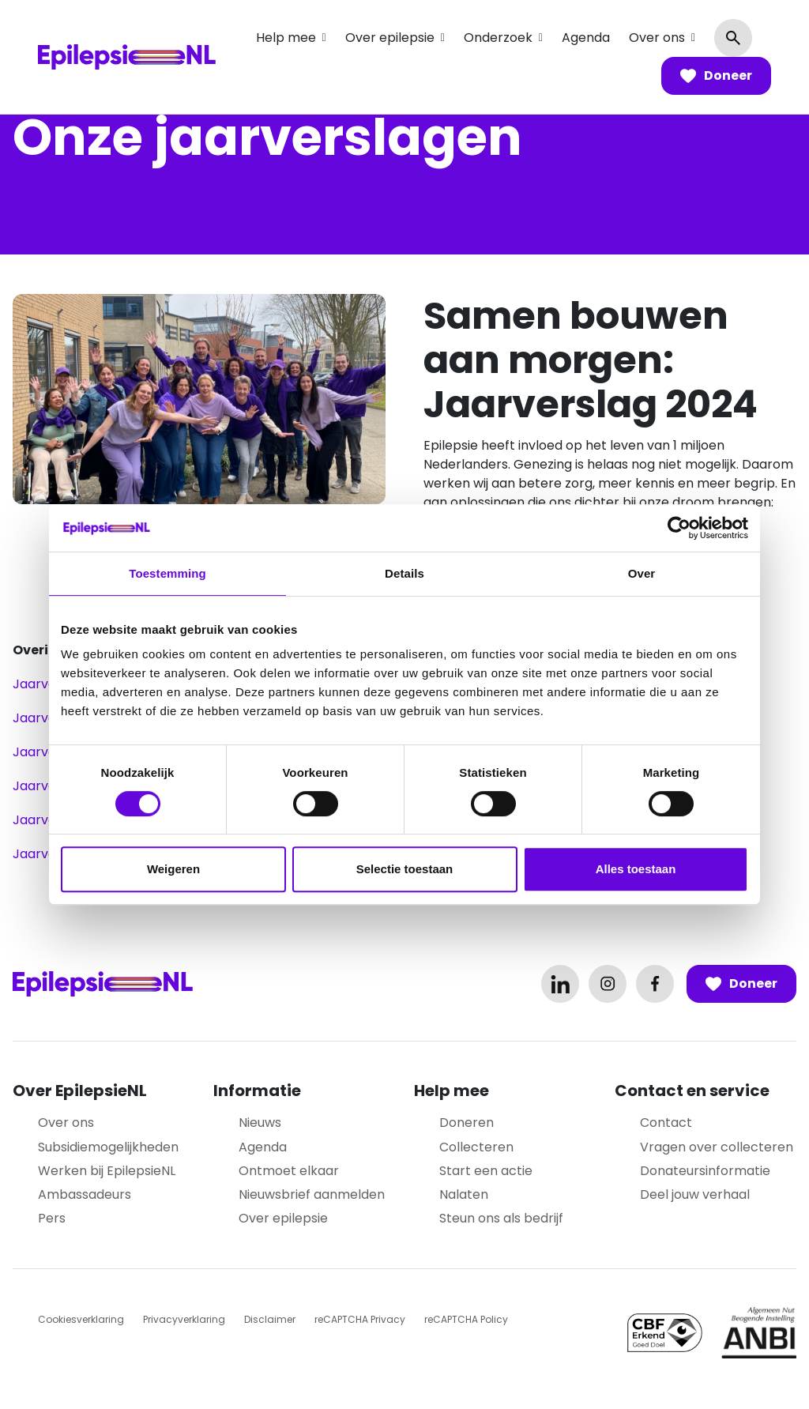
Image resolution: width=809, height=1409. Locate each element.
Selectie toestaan (404, 869)
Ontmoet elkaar (289, 1171)
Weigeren (173, 869)
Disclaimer (269, 1319)
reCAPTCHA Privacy (359, 1319)
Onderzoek (498, 37)
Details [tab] (404, 573)
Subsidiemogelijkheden (108, 1147)
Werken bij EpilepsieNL (106, 1171)
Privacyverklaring (184, 1319)
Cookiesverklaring (81, 1319)
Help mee (286, 37)
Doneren (466, 1122)
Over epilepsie (390, 37)
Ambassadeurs (84, 1194)
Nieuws (260, 1122)
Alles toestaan (636, 869)
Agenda (586, 37)
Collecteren (476, 1147)
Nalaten (463, 1194)
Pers (52, 1218)
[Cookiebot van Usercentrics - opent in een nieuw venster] (679, 528)
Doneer (716, 75)
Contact (666, 1122)
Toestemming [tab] (167, 573)
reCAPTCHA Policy (466, 1319)
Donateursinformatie (705, 1171)
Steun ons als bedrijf (501, 1218)
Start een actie (485, 1171)
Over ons (657, 37)
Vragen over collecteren (716, 1147)
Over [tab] (642, 573)
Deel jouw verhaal (695, 1194)
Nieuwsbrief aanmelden (312, 1194)
